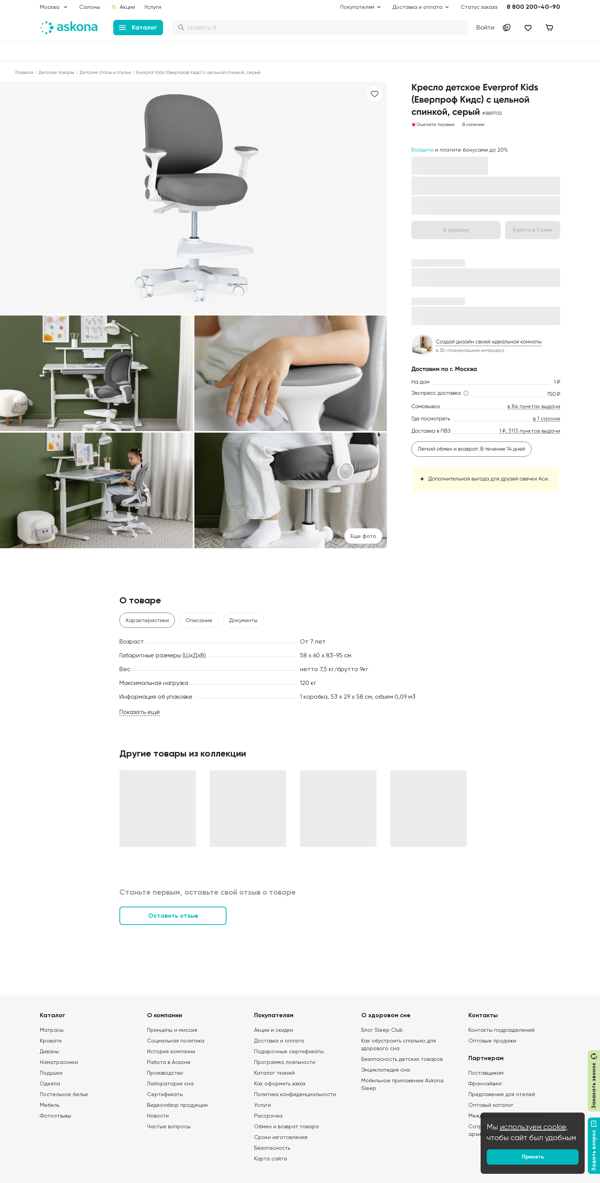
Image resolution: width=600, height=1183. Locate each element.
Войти (485, 27)
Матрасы (52, 1030)
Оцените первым (433, 124)
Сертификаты (165, 1094)
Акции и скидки (273, 1030)
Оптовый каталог (491, 1105)
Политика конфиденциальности (295, 1094)
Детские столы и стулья (105, 72)
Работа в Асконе (169, 1062)
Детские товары (56, 72)
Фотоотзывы (55, 1116)
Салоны (89, 7)
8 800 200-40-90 (533, 6)
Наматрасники (59, 1062)
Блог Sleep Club (382, 1030)
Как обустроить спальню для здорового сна (398, 1044)
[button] (440, 393)
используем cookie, (534, 1127)
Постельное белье (64, 1094)
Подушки (51, 1073)
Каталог (138, 27)
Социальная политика (175, 1041)
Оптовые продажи (492, 1041)
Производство (165, 1073)
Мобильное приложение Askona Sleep (402, 1084)
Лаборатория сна (170, 1083)
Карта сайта (270, 1158)
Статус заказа (479, 7)
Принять (533, 1157)
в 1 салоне (546, 419)
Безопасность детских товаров (402, 1059)
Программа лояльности (284, 1062)
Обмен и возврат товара (286, 1126)
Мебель (49, 1105)
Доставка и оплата (279, 1041)
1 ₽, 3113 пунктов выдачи (529, 431)
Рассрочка (268, 1116)
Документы (243, 620)
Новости (158, 1116)
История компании (171, 1051)
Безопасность (272, 1148)
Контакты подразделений (501, 1030)
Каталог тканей (274, 1073)
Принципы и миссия (172, 1030)
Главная (24, 72)
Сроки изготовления (280, 1137)
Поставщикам (486, 1073)
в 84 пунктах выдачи (533, 406)
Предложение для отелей (501, 1094)
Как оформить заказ (279, 1083)
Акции (123, 7)
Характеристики (147, 620)
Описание (199, 620)
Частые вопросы (169, 1126)
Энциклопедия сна (385, 1070)
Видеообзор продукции (177, 1105)
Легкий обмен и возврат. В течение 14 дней (471, 449)
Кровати (51, 1041)
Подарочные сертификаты (289, 1051)
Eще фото (363, 536)
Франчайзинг (485, 1083)
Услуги (152, 7)
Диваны (49, 1051)
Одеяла (50, 1083)
